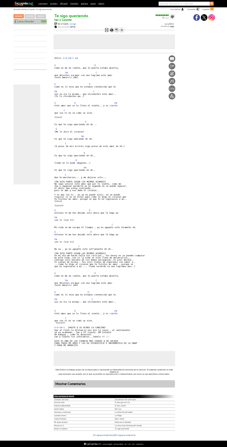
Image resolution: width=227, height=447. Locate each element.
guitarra (84, 4)
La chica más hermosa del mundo (128, 426)
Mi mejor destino (61, 422)
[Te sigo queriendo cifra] (125, 435)
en (129, 444)
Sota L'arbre (119, 419)
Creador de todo (61, 400)
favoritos (74, 4)
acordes (53, 4)
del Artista (30, 16)
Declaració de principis (125, 400)
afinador (64, 4)
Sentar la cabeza (60, 429)
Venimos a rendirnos (62, 412)
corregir (73, 24)
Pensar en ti (59, 426)
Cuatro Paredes (60, 419)
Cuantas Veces (60, 416)
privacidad (118, 444)
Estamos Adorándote (62, 406)
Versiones (18, 16)
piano (93, 4)
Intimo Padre (59, 409)
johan (172, 26)
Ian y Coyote (63, 20)
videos (101, 4)
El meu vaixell (120, 406)
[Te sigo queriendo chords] (104, 435)
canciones (43, 4)
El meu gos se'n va (122, 402)
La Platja (118, 416)
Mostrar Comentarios (70, 384)
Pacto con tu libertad (123, 422)
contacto (139, 444)
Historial (41, 16)
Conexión (191, 9)
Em (70, 58)
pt (133, 444)
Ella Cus (118, 409)
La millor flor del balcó (123, 412)
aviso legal (107, 444)
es (126, 444)
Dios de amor (59, 402)
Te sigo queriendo (71, 15)
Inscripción (175, 9)
